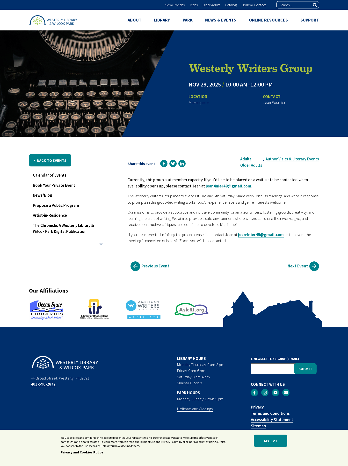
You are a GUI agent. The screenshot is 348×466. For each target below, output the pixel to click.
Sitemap (258, 426)
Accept (270, 442)
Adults (246, 159)
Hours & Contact (254, 5)
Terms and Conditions (270, 413)
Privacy (257, 407)
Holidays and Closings (195, 408)
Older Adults (211, 5)
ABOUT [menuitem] (134, 20)
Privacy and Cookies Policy (82, 454)
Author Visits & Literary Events (292, 159)
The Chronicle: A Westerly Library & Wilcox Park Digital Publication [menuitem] (63, 228)
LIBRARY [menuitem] (162, 20)
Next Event (298, 266)
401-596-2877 (43, 384)
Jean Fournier (274, 102)
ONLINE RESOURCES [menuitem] (268, 20)
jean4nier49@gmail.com (228, 186)
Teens (193, 5)
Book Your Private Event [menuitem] (54, 185)
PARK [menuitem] (188, 20)
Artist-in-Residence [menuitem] (50, 215)
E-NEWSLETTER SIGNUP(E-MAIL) (275, 359)
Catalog (231, 5)
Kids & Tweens (175, 5)
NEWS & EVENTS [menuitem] (220, 20)
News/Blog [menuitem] (42, 195)
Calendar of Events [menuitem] (49, 175)
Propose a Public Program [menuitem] (56, 205)
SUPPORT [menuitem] (309, 20)
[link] (163, 163)
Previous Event (155, 266)
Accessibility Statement (272, 419)
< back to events (50, 160)
